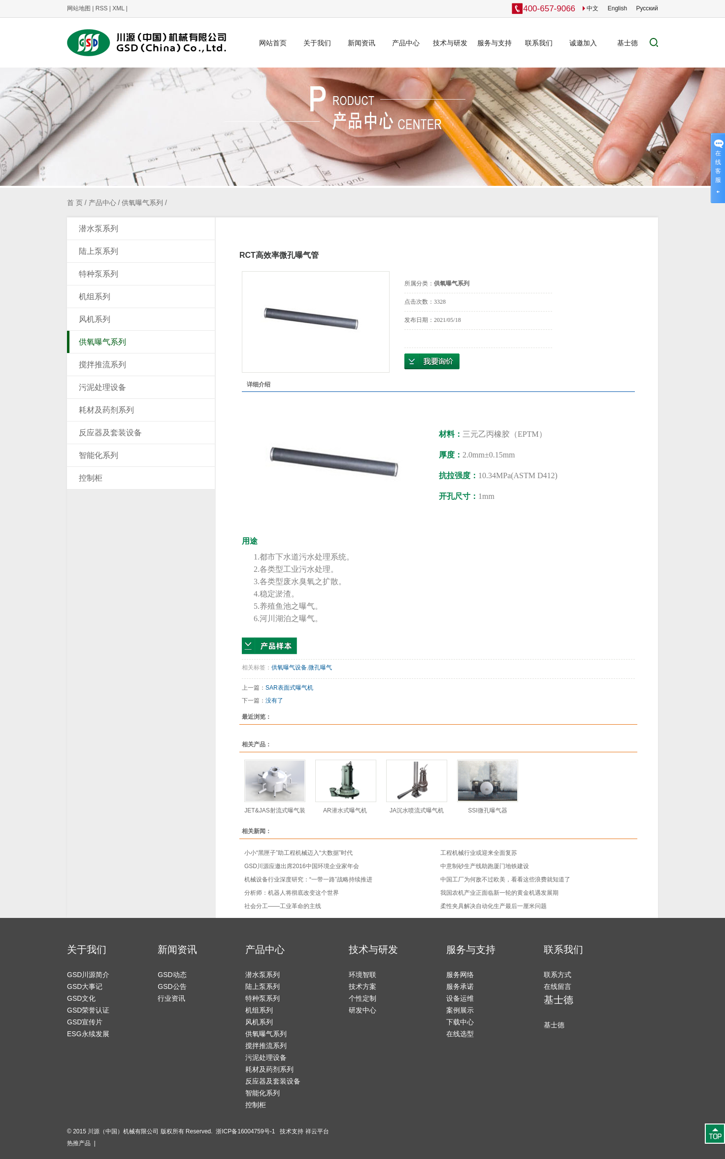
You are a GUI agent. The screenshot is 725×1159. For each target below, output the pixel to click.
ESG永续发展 (88, 1034)
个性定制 (362, 998)
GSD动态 (172, 975)
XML (118, 8)
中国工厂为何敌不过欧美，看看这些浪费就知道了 (505, 879)
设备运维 (460, 998)
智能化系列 (98, 455)
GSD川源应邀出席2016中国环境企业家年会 (301, 866)
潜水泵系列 (98, 228)
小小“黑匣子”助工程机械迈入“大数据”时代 (298, 852)
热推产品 (79, 1143)
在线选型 (460, 1034)
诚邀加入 (583, 43)
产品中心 (406, 43)
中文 (590, 8)
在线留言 (557, 986)
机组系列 (94, 296)
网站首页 (273, 43)
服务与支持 (494, 43)
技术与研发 (450, 43)
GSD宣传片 (84, 1022)
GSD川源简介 (88, 975)
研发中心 (362, 1010)
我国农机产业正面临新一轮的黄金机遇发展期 (499, 892)
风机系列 (94, 319)
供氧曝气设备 (289, 667)
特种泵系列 (98, 274)
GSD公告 (172, 986)
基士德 (627, 43)
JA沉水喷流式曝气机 (417, 810)
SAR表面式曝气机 (290, 687)
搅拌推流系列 (102, 364)
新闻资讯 (361, 43)
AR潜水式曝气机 (345, 810)
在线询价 (432, 361)
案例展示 (460, 1010)
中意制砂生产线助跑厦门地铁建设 (484, 866)
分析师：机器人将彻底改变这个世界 (291, 892)
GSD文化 (81, 998)
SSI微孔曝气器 (487, 810)
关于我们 (317, 43)
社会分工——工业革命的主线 (282, 906)
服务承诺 (460, 986)
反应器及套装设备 (110, 432)
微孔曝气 (320, 667)
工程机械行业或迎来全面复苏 (478, 852)
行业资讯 (171, 998)
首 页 (75, 203)
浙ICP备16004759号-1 (246, 1131)
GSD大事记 (84, 986)
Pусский (647, 8)
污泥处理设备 (102, 387)
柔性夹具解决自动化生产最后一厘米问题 (493, 906)
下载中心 (460, 1022)
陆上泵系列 (98, 251)
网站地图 (79, 8)
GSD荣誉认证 (88, 1010)
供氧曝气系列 (142, 203)
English (617, 8)
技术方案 (362, 986)
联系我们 (539, 43)
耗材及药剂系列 (106, 410)
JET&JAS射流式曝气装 (274, 810)
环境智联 (362, 975)
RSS (102, 8)
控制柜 (90, 478)
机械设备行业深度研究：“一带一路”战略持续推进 (308, 879)
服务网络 (460, 975)
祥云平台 (317, 1131)
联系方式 (557, 975)
